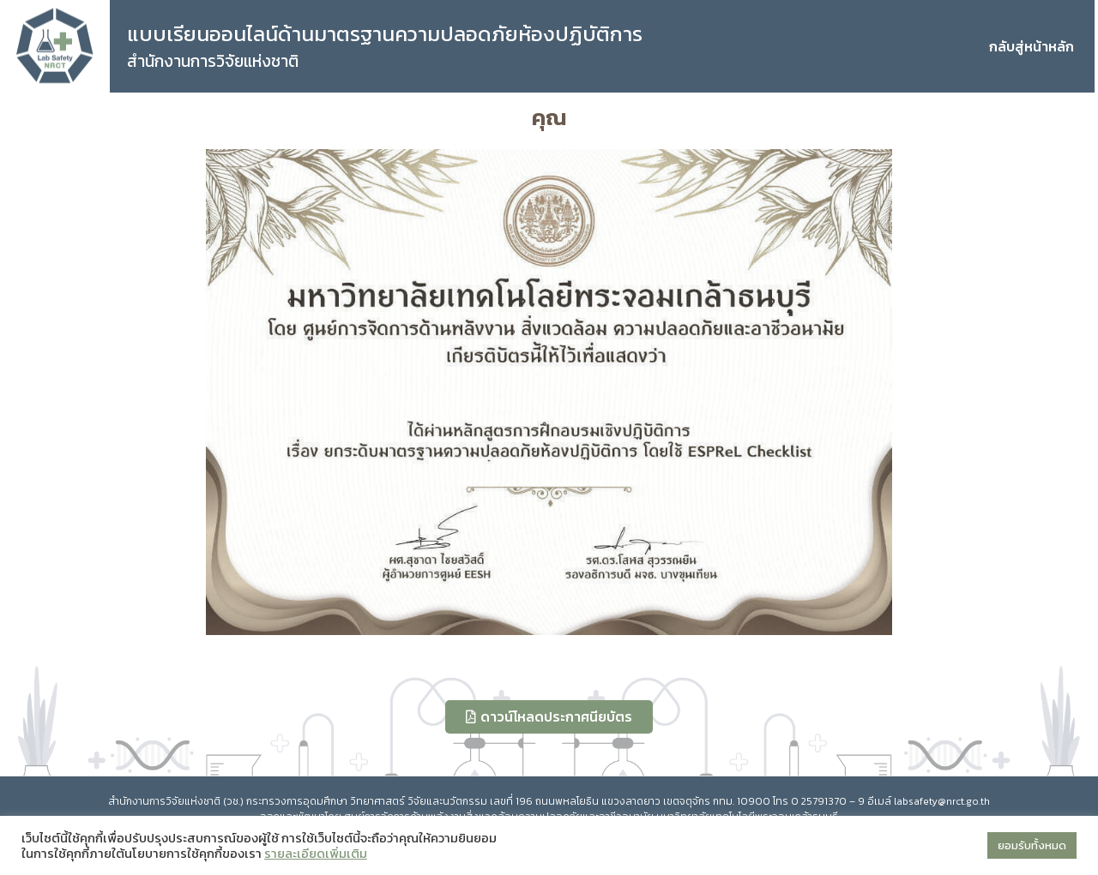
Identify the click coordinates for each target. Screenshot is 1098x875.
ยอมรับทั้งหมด (1032, 845)
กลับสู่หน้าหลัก (1031, 46)
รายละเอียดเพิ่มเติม (315, 853)
